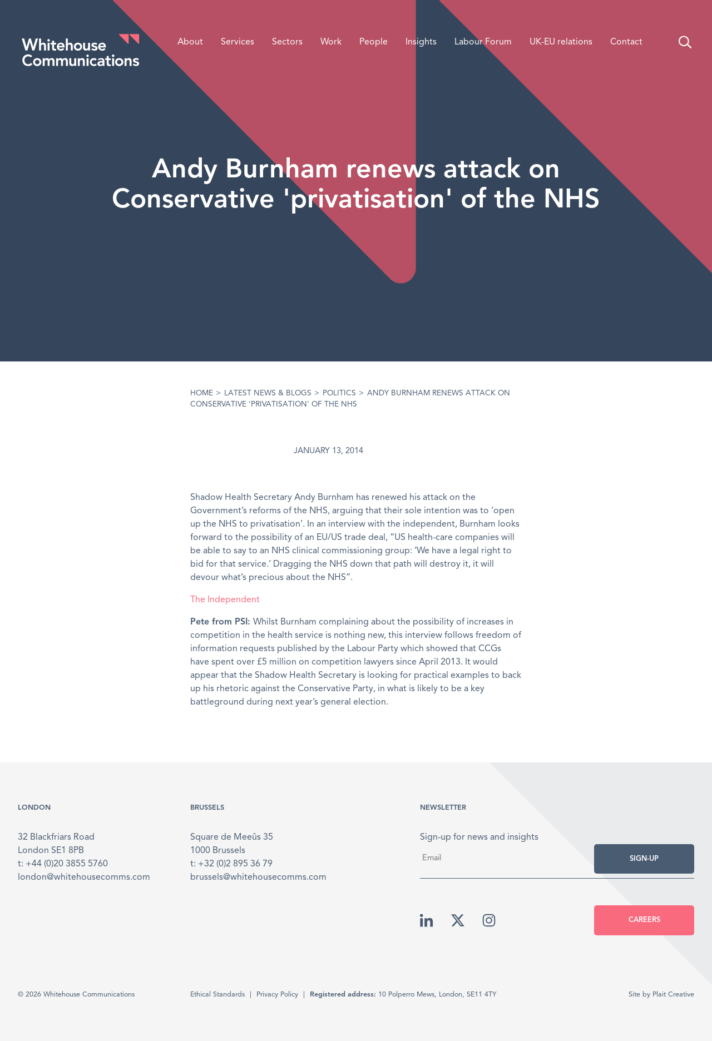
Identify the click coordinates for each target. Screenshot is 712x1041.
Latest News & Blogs (268, 393)
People (373, 42)
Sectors (287, 42)
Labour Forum (483, 42)
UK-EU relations (561, 42)
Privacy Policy (277, 994)
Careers (644, 920)
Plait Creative (673, 994)
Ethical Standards (217, 994)
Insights (421, 42)
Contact (626, 42)
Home (201, 393)
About (190, 42)
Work (331, 42)
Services (237, 42)
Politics (339, 393)
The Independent (225, 600)
